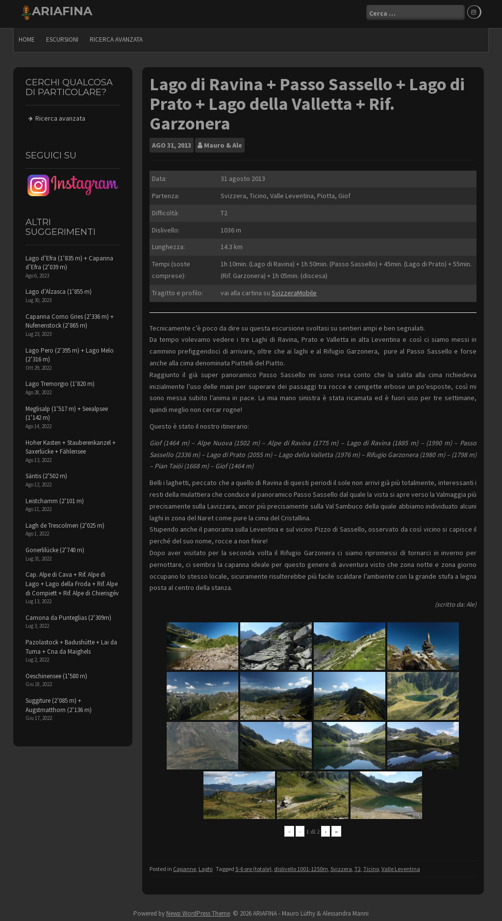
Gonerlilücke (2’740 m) (54, 547)
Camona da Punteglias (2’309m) (68, 615)
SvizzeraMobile (294, 290)
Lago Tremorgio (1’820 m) (60, 382)
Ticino (371, 866)
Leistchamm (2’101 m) (54, 498)
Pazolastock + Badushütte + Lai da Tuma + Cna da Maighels (71, 644)
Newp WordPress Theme (198, 911)
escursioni (62, 37)
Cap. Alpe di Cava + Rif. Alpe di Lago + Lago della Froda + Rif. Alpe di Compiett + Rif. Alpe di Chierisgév (72, 581)
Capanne (184, 866)
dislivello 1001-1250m (301, 866)
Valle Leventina (400, 866)
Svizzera (341, 866)
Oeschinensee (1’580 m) (56, 673)
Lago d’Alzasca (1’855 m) (58, 289)
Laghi (206, 866)
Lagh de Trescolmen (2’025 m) (64, 523)
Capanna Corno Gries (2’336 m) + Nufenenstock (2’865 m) (69, 319)
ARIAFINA (62, 11)
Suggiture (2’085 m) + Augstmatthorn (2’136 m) (58, 703)
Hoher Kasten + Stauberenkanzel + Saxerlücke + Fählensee (70, 445)
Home (27, 37)
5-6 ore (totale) (253, 866)
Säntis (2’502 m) (46, 473)
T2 (357, 866)
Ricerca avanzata (116, 37)
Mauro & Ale (223, 142)
